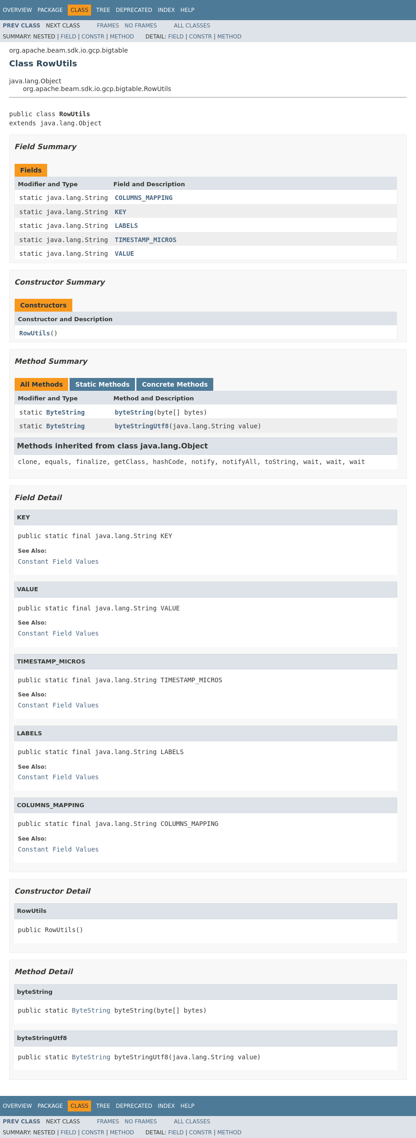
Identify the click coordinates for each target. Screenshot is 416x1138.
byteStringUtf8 (142, 426)
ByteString (65, 412)
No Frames (140, 25)
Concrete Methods (175, 384)
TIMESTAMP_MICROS (146, 239)
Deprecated (134, 10)
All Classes (192, 25)
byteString (134, 412)
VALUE (124, 253)
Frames (108, 25)
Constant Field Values (58, 561)
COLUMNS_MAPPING (144, 197)
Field (68, 36)
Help (187, 10)
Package (50, 10)
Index (166, 10)
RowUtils (34, 333)
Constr (92, 36)
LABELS (126, 225)
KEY (120, 212)
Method (122, 36)
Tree (103, 10)
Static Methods (102, 384)
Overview (17, 10)
